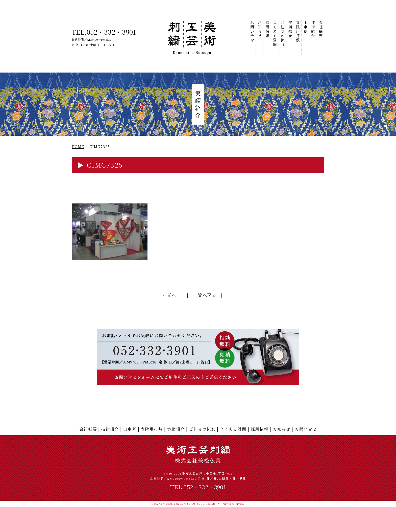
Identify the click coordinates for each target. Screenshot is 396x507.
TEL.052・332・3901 (104, 31)
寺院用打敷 (297, 31)
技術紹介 (312, 29)
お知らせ (259, 29)
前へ (172, 295)
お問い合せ (252, 31)
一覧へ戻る (204, 295)
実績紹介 (290, 29)
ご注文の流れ (282, 33)
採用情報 (267, 29)
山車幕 (305, 27)
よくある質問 (274, 33)
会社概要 (320, 29)
